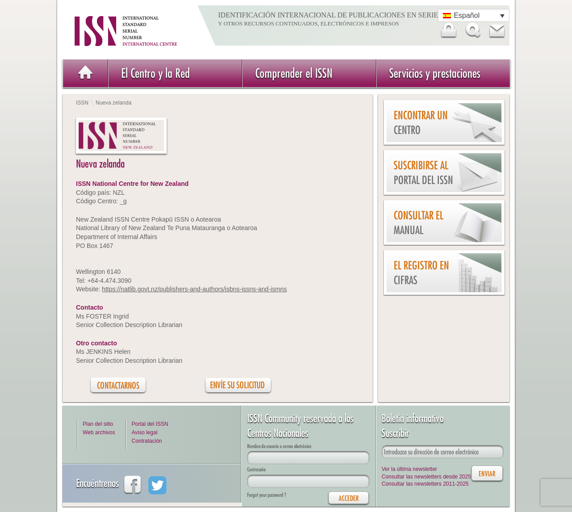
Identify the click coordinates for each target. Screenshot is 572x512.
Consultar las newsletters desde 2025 (426, 477)
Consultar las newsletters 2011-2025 (425, 484)
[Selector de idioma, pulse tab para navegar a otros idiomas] (473, 15)
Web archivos (99, 432)
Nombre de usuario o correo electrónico (279, 446)
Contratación (146, 441)
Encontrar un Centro (421, 122)
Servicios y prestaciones (434, 73)
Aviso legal (144, 432)
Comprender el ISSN (293, 73)
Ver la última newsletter (409, 469)
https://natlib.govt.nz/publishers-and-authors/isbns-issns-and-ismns (194, 289)
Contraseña (256, 469)
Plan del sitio (98, 424)
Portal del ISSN (149, 424)
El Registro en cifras (421, 272)
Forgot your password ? (266, 494)
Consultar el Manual (418, 222)
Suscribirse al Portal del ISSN (423, 172)
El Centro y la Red (155, 73)
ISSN (82, 103)
